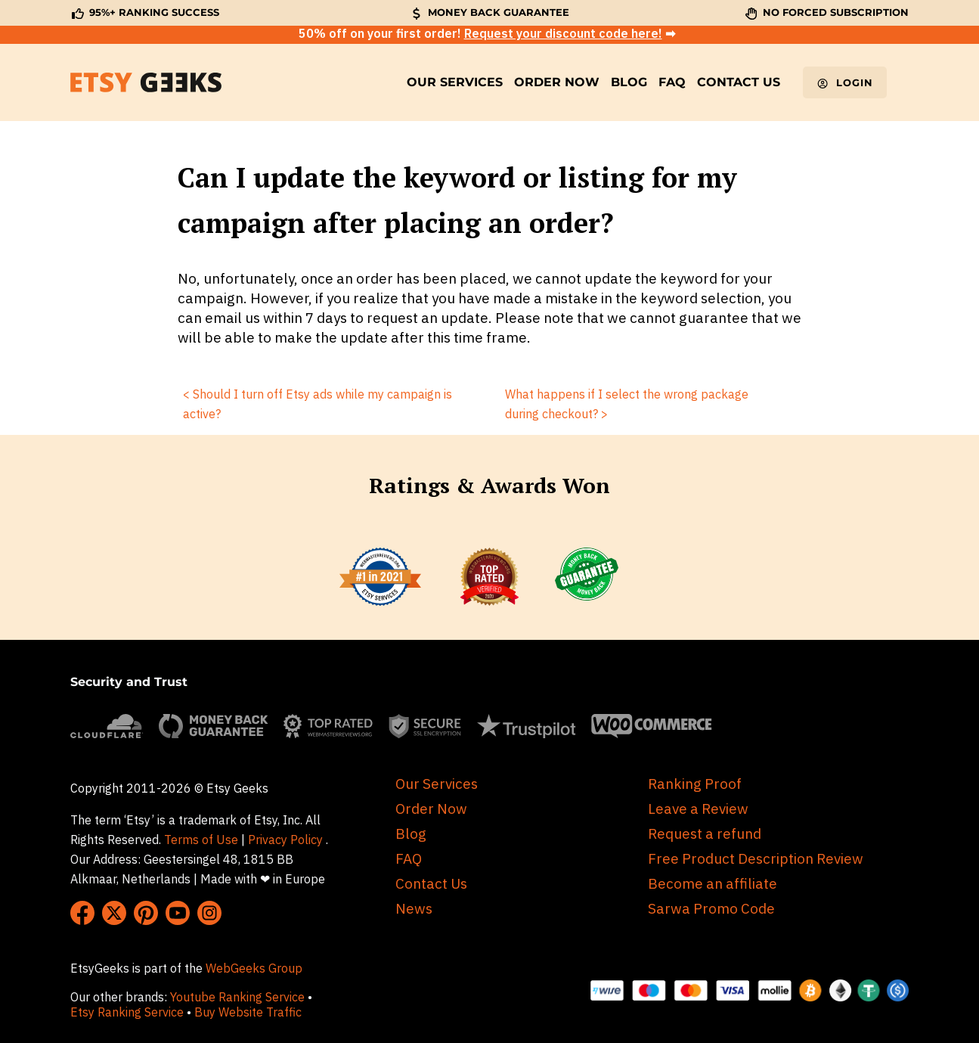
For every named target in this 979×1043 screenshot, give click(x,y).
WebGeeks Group (254, 968)
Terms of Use (201, 839)
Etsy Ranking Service (127, 1012)
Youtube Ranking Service (237, 996)
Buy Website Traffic (249, 1012)
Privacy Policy (285, 839)
